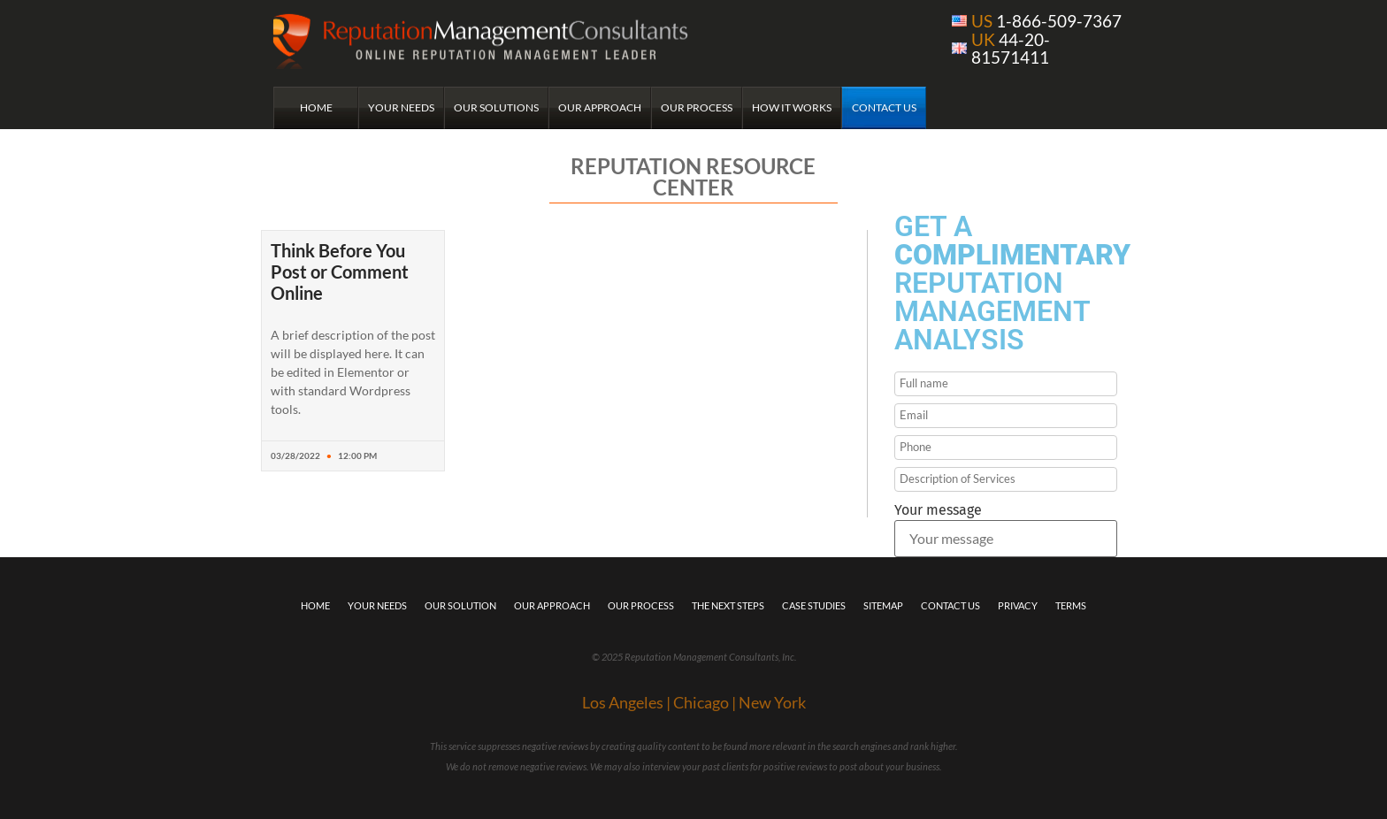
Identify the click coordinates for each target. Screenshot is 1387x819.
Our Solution (460, 605)
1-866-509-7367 (1046, 21)
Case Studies (814, 605)
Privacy (1018, 605)
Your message (938, 510)
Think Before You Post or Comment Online (340, 271)
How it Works (791, 107)
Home (316, 107)
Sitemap (883, 605)
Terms (1070, 605)
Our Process (696, 107)
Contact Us (884, 107)
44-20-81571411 (1010, 48)
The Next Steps (728, 605)
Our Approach (599, 107)
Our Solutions (496, 107)
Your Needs (401, 107)
